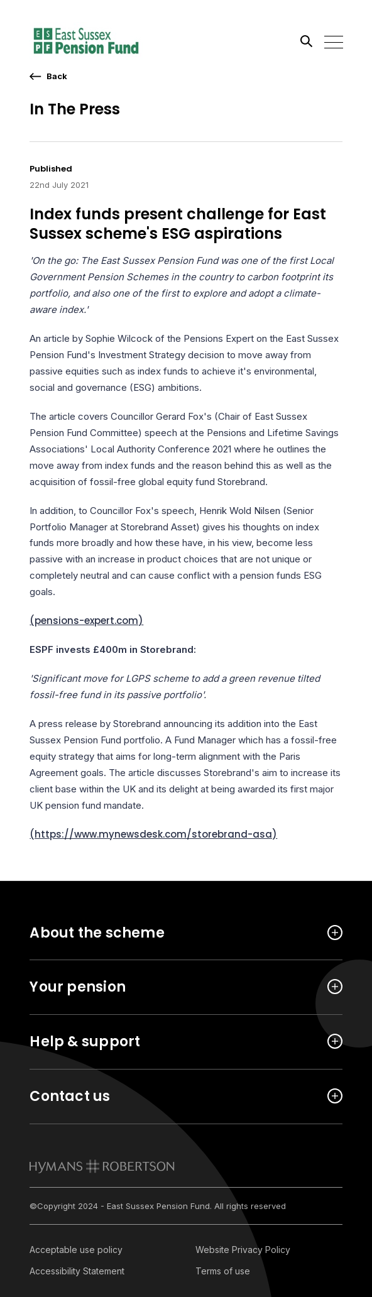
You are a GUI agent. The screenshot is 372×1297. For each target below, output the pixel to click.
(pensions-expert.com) (86, 620)
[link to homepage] (102, 1166)
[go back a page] (48, 76)
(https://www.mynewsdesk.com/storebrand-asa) (153, 834)
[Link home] (86, 41)
